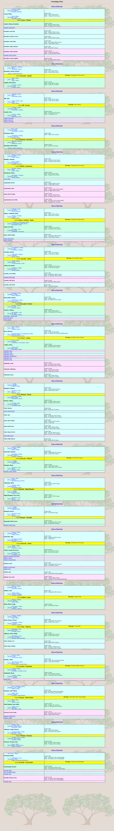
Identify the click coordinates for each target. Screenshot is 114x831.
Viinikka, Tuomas (16, 88)
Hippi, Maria (11, 414)
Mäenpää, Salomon (13, 635)
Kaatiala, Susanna (17, 319)
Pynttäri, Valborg (13, 428)
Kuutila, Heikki (16, 471)
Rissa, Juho (15, 742)
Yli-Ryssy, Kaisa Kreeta (18, 737)
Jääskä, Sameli (16, 276)
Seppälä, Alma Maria (9, 124)
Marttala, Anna (16, 415)
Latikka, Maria (12, 514)
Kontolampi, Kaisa (17, 237)
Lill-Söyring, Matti (17, 701)
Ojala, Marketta (16, 312)
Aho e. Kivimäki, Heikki (18, 727)
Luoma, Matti (11, 69)
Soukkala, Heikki (13, 221)
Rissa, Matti (11, 743)
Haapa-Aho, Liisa (16, 122)
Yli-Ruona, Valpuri (17, 333)
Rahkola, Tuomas (8, 591)
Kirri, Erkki (15, 360)
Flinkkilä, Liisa (16, 771)
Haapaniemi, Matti (13, 668)
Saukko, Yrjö (15, 750)
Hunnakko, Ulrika (13, 717)
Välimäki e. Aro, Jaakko (14, 729)
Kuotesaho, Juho (12, 621)
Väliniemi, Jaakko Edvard (15, 770)
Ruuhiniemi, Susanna (17, 115)
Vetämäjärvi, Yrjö (17, 674)
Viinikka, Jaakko (16, 112)
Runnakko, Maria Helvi (9, 29)
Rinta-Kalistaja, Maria (14, 354)
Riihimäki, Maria (13, 243)
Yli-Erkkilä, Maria (17, 696)
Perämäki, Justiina (13, 143)
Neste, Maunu (15, 17)
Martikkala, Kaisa (17, 370)
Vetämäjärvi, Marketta (14, 675)
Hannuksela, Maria (13, 18)
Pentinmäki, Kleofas (17, 142)
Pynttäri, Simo (12, 324)
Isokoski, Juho (12, 262)
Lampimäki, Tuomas (13, 311)
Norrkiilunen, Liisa (13, 702)
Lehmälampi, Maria (13, 806)
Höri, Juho (15, 135)
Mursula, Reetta (16, 326)
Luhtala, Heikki (16, 708)
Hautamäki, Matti (16, 309)
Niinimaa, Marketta (17, 173)
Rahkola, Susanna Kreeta (10, 593)
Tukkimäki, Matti (8, 381)
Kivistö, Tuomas (16, 120)
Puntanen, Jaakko (8, 761)
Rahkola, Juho (7, 602)
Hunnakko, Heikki (16, 716)
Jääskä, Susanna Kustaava (15, 628)
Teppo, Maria (15, 83)
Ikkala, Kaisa (16, 474)
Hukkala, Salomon (13, 406)
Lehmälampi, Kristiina (18, 245)
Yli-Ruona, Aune (12, 332)
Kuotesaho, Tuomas (17, 283)
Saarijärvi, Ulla (16, 752)
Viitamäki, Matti (13, 136)
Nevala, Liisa (16, 730)
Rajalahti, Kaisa (16, 19)
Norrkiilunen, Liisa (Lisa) (19, 703)
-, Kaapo (14, 405)
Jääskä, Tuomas (16, 578)
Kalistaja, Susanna (17, 779)
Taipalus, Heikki (16, 163)
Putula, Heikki (16, 170)
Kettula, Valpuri (7, 338)
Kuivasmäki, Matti (8, 336)
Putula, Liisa (16, 286)
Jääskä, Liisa (16, 230)
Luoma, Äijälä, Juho (17, 105)
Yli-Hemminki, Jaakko (18, 261)
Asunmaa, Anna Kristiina (18, 676)
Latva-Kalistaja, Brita (18, 356)
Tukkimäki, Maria (8, 372)
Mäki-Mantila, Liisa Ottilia (16, 791)
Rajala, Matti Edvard (9, 252)
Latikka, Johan (12, 362)
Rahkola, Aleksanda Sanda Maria (11, 589)
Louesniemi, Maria (17, 100)
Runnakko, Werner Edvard (10, 56)
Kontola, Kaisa (12, 228)
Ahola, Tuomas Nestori (9, 435)
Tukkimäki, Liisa (8, 379)
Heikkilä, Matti (16, 9)
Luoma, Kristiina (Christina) (20, 807)
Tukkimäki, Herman (8, 376)
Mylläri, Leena (16, 145)
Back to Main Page (56, 6)
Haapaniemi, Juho (16, 666)
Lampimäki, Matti (16, 97)
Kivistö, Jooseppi (17, 227)
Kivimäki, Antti (7, 821)
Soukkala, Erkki (16, 220)
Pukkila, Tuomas (12, 473)
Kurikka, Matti (16, 693)
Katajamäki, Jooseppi (18, 185)
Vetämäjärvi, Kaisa (13, 318)
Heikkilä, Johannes (13, 11)
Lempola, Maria (16, 348)
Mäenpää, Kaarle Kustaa (9, 555)
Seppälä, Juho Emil (8, 126)
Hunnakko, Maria (12, 284)
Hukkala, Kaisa (16, 408)
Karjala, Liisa (12, 89)
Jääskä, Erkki (12, 277)
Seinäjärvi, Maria (17, 580)
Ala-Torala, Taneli (13, 800)
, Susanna (14, 718)
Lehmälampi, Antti (17, 804)
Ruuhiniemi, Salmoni (17, 268)
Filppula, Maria (16, 669)
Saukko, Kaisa (16, 166)
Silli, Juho (11, 81)
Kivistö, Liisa (16, 90)
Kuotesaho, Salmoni (17, 479)
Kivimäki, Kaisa (7, 828)
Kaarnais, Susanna (17, 12)
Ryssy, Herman (12, 506)
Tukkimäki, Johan (8, 374)
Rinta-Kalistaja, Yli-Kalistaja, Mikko (22, 353)
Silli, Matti (15, 80)
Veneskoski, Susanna (17, 264)
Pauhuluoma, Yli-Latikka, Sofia (20, 363)
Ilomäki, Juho (16, 769)
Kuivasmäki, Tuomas (13, 420)
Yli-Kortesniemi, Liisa (18, 278)
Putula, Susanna (12, 270)
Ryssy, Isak (11, 347)
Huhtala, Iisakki (16, 178)
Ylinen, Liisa (16, 745)
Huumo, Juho (15, 735)
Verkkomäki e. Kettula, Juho (10, 335)
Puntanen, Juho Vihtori (14, 784)
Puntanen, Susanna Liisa (9, 760)
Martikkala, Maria (13, 369)
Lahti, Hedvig (16, 181)
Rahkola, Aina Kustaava (9, 600)
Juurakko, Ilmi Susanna (9, 293)
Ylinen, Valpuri (16, 222)
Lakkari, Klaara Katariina (15, 75)
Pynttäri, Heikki (16, 323)
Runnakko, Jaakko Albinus (10, 498)
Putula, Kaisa (16, 188)
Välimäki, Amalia (13, 736)
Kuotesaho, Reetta (13, 480)
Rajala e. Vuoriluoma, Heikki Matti (18, 236)
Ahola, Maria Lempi (8, 459)
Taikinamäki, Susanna (18, 137)
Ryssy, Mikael (16, 346)
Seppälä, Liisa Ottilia (9, 127)
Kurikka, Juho (12, 695)
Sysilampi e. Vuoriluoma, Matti (20, 235)
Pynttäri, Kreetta (13, 586)
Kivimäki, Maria (8, 817)
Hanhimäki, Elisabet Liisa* (19, 711)
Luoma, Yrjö (15, 368)
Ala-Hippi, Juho (16, 413)
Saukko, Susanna (12, 751)
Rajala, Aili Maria (8, 254)
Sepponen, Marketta (17, 481)
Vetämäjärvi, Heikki (17, 317)
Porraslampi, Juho (17, 330)
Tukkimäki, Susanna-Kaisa (10, 377)
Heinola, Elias (12, 710)
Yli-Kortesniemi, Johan (18, 776)
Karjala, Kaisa (7, 720)
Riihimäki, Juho (16, 242)
